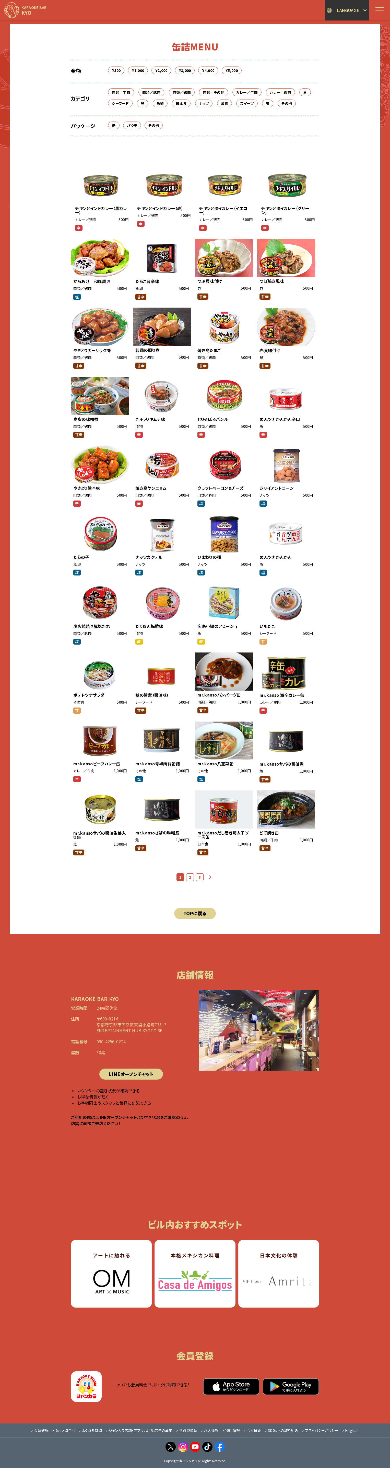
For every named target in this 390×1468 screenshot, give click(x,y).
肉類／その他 (213, 92)
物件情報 (231, 1430)
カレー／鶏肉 (280, 92)
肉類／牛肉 (121, 92)
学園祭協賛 (186, 1430)
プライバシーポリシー (320, 1430)
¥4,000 (208, 70)
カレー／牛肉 (247, 92)
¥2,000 (161, 70)
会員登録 (40, 1430)
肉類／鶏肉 (182, 92)
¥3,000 (185, 70)
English (350, 1430)
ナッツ (204, 103)
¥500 (116, 70)
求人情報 (209, 1430)
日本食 (181, 103)
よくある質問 (90, 1430)
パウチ (132, 125)
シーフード (120, 103)
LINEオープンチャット (131, 1074)
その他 (286, 103)
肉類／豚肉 (151, 92)
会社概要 (252, 1430)
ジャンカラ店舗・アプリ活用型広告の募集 (139, 1430)
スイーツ (247, 103)
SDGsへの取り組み (281, 1430)
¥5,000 (232, 70)
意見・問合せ (64, 1430)
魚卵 (160, 103)
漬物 (224, 103)
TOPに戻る (195, 913)
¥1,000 (138, 70)
